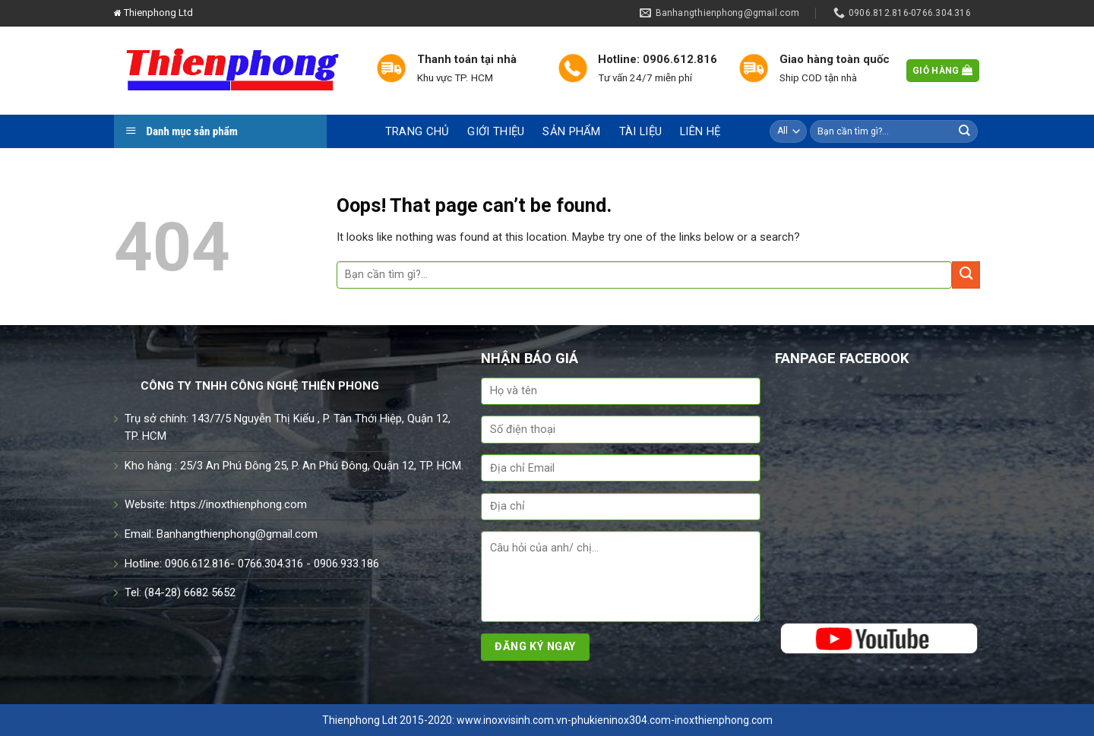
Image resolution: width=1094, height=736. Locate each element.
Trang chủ (417, 131)
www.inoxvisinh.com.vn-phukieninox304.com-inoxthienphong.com (615, 720)
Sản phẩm (571, 131)
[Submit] (965, 131)
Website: (147, 504)
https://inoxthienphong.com (238, 504)
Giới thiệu (495, 131)
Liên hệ (700, 131)
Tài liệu (640, 131)
